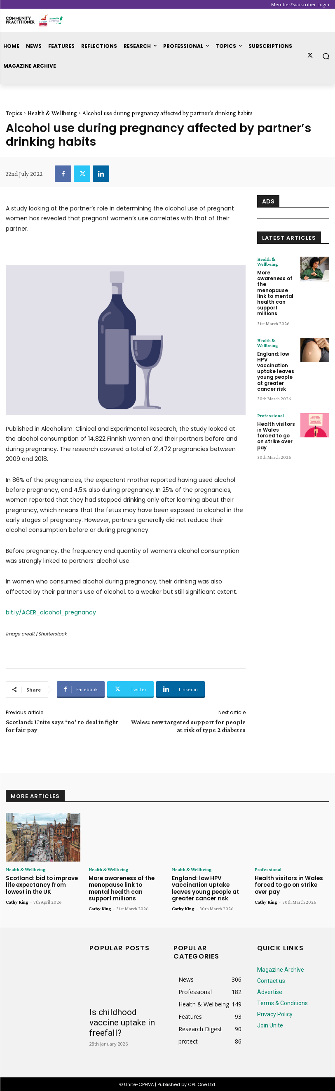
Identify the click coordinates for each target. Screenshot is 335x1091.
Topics (14, 113)
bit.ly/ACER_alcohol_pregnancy (51, 612)
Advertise (269, 990)
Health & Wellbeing (52, 113)
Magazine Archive (280, 968)
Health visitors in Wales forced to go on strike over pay (276, 425)
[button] (326, 56)
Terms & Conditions (282, 1002)
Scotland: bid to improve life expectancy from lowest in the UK (41, 884)
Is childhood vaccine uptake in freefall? (122, 1021)
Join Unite (270, 1024)
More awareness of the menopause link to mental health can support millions (275, 291)
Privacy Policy (275, 1013)
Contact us (271, 979)
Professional (270, 409)
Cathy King (17, 901)
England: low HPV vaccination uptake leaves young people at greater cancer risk (275, 366)
